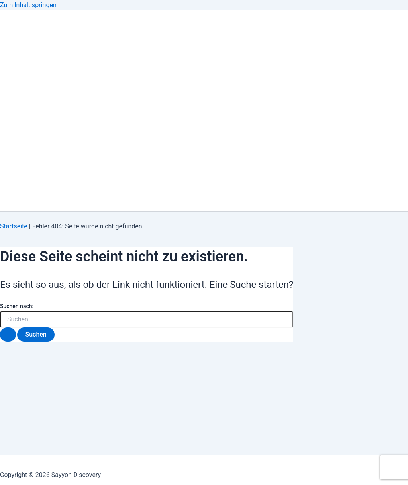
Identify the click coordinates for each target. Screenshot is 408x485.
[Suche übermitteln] (8, 334)
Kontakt (30, 125)
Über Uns (31, 188)
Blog (24, 93)
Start (25, 156)
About (26, 61)
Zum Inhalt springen (28, 5)
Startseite (13, 226)
